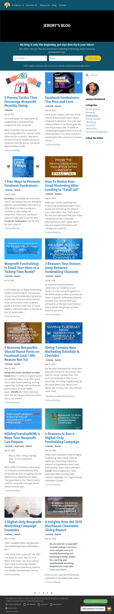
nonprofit (58, 106)
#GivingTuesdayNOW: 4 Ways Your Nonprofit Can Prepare (22, 438)
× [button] (112, 597)
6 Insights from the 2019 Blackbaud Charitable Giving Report (63, 526)
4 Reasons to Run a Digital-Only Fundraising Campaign (62, 438)
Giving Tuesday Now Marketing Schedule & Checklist (62, 352)
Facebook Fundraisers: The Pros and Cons (62, 100)
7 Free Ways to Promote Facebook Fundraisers (22, 184)
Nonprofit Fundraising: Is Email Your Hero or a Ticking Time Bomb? (21, 268)
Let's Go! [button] (93, 58)
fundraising (8, 110)
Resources (45, 5)
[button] (39, 608)
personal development (97, 131)
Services (31, 5)
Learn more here (57, 569)
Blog (54, 5)
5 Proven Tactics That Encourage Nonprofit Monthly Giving (20, 102)
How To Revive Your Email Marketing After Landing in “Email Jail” (62, 186)
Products (18, 5)
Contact (62, 5)
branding (90, 112)
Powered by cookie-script (12, 611)
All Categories (92, 109)
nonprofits (58, 194)
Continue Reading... (12, 150)
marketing (91, 122)
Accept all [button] (95, 601)
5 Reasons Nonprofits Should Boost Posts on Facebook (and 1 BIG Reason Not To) (21, 354)
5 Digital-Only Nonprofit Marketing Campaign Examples (22, 526)
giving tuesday (19, 446)
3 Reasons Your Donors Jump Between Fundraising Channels (62, 268)
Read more (40, 601)
